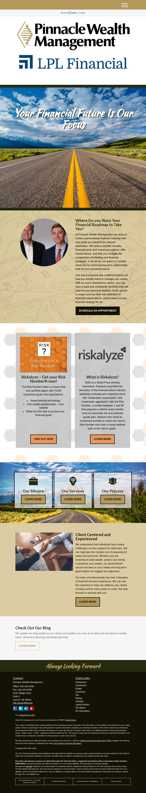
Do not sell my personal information (67, 743)
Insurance (80, 691)
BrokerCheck (71, 720)
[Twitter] (38, 80)
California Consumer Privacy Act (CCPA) (96, 741)
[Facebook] (51, 80)
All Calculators (82, 711)
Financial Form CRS (27, 715)
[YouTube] (47, 80)
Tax (77, 695)
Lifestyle (79, 701)
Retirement (80, 682)
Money (78, 698)
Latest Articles (82, 704)
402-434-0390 (101, 79)
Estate (78, 688)
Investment (80, 685)
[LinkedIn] (43, 80)
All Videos (80, 707)
